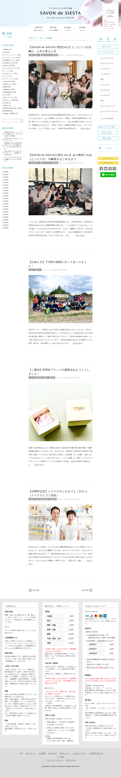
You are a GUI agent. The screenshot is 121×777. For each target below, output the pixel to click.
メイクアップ (105, 68)
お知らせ (32, 270)
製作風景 (7, 111)
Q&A (5, 52)
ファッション (105, 84)
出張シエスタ (8, 84)
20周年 (32, 55)
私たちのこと (31, 753)
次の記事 (85, 590)
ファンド (7, 71)
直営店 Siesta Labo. (10, 108)
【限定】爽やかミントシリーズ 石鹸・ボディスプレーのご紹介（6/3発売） (13, 134)
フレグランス (105, 74)
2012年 (6, 209)
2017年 (6, 196)
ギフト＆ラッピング (108, 106)
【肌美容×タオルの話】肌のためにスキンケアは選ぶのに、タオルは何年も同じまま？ (13, 145)
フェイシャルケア (107, 58)
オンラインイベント (10, 55)
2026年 (6, 172)
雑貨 (102, 79)
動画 (43, 499)
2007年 (6, 222)
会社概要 (42, 753)
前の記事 (35, 590)
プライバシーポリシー (54, 760)
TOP (21, 753)
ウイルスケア (105, 95)
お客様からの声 (35, 499)
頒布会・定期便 (9, 113)
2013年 (6, 206)
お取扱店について (9, 60)
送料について (65, 753)
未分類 (6, 103)
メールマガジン (108, 158)
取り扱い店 (52, 753)
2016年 (6, 198)
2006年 (6, 225)
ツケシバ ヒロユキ (65, 55)
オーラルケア (105, 90)
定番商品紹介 (8, 92)
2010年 (6, 214)
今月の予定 (7, 81)
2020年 (6, 188)
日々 (37, 55)
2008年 (6, 220)
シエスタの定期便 (107, 118)
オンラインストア (9, 57)
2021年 (6, 185)
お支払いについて (79, 753)
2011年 (6, 212)
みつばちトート (9, 73)
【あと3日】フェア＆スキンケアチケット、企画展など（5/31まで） (13, 153)
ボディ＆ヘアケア (107, 63)
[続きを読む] (85, 128)
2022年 (6, 182)
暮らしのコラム (47, 55)
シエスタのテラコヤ (10, 68)
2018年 (6, 193)
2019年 (6, 190)
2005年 (6, 228)
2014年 (6, 204)
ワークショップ (9, 79)
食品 (102, 100)
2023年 (6, 180)
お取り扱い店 (108, 163)
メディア (7, 76)
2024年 (6, 177)
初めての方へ (107, 46)
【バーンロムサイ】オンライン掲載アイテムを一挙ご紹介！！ (13, 159)
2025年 (6, 174)
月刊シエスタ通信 (9, 100)
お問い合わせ (71, 760)
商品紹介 (41, 378)
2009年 (6, 217)
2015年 (6, 201)
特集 (55, 55)
